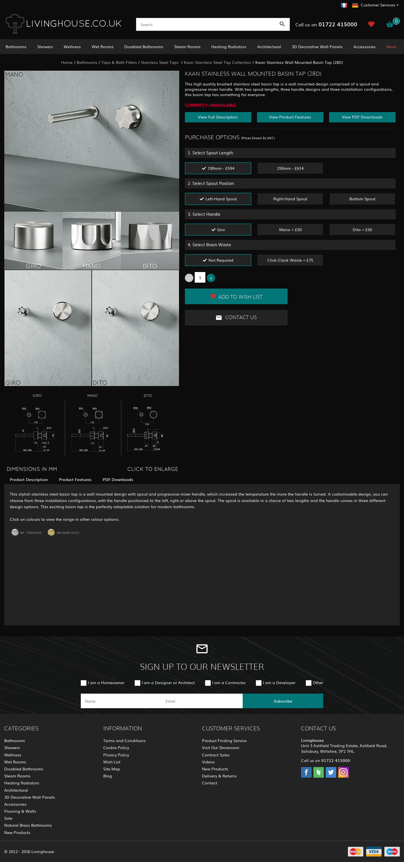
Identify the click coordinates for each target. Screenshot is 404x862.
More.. (392, 46)
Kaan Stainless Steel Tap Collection (217, 62)
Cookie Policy (116, 747)
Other (318, 682)
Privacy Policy (116, 755)
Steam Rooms (187, 46)
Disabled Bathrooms (143, 46)
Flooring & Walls (20, 811)
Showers (45, 46)
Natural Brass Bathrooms (28, 825)
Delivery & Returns (219, 776)
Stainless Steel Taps (160, 62)
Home (67, 62)
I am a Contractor (229, 682)
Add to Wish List (236, 296)
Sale (8, 818)
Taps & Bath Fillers (119, 62)
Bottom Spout (362, 198)
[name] (121, 701)
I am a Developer (279, 682)
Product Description (29, 479)
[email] (201, 701)
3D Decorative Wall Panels (317, 46)
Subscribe (283, 701)
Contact (209, 783)
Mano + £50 (290, 229)
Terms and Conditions (124, 740)
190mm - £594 (221, 168)
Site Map (111, 769)
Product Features (75, 479)
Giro (221, 229)
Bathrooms (16, 46)
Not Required (220, 260)
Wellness (72, 46)
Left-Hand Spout (221, 198)
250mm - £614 (290, 168)
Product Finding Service (224, 740)
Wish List (111, 762)
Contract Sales (216, 755)
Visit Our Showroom (220, 747)
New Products (17, 832)
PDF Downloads (118, 479)
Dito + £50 (362, 229)
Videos (208, 762)
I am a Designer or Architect (168, 682)
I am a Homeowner (106, 682)
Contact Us (236, 317)
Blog (107, 776)
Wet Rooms (103, 46)
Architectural (269, 46)
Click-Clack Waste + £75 (290, 260)
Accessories (365, 46)
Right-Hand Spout (290, 198)
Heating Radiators (228, 46)
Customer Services (378, 5)
